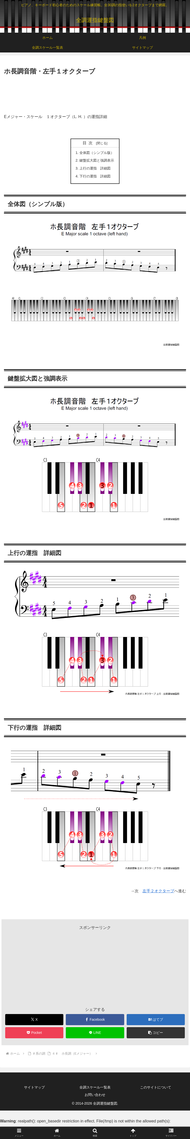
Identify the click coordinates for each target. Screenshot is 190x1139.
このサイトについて (155, 1087)
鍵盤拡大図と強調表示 (96, 160)
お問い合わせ (95, 1095)
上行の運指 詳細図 (95, 168)
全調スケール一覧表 (95, 1087)
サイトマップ (34, 1087)
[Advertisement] (95, 90)
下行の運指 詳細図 (95, 176)
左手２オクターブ (158, 891)
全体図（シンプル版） (96, 153)
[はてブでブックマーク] (156, 1019)
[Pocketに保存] (34, 1032)
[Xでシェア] (34, 1019)
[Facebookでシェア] (95, 1019)
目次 (89, 143)
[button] (156, 1032)
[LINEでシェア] (95, 1032)
